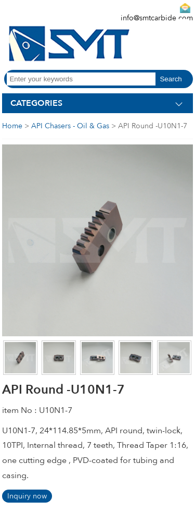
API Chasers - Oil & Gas (70, 126)
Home (12, 126)
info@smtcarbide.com (157, 18)
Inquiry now (27, 496)
